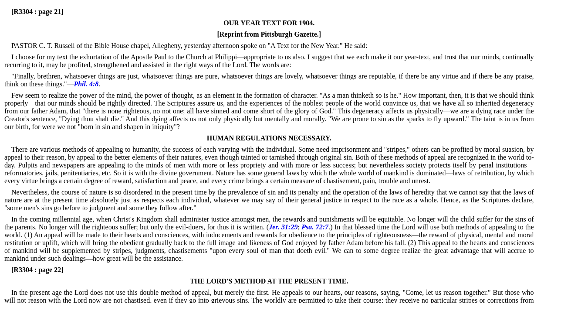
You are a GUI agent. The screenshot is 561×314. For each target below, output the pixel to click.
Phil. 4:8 (86, 84)
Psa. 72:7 (314, 227)
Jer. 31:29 (283, 227)
